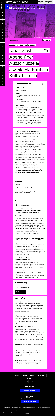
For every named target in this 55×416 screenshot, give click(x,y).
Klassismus (33, 131)
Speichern (27, 413)
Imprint (32, 375)
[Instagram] (32, 381)
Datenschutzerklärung (27, 411)
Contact (17, 375)
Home (10, 7)
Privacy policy (41, 375)
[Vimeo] (30, 381)
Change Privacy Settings (29, 401)
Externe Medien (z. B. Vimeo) (16, 413)
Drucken (46, 40)
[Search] (7, 6)
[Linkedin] (27, 381)
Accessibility (30, 378)
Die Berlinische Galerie (20, 360)
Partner (25, 375)
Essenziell (5, 413)
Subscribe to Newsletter (29, 390)
